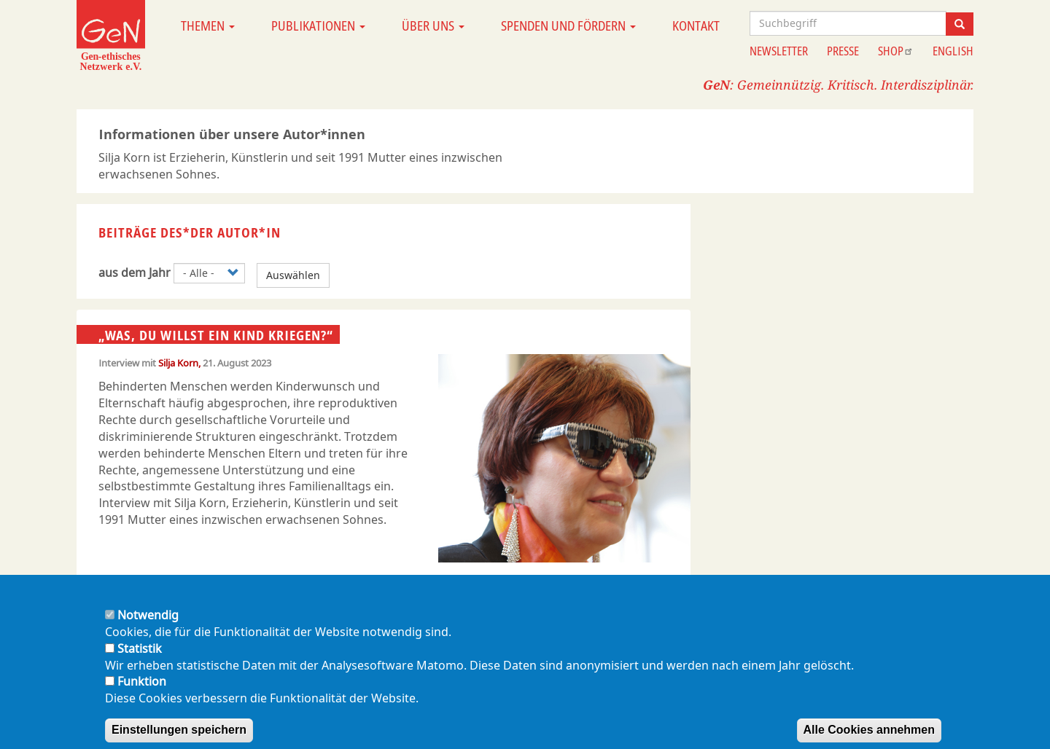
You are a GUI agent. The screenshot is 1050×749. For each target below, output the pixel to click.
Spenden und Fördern (568, 25)
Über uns (433, 25)
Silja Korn (178, 362)
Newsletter (779, 51)
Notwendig (148, 629)
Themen (208, 25)
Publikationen (318, 25)
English (953, 51)
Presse (843, 51)
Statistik (139, 662)
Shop (896, 51)
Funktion (141, 695)
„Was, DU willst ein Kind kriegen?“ (215, 335)
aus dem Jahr (134, 272)
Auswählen (293, 275)
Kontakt (696, 25)
